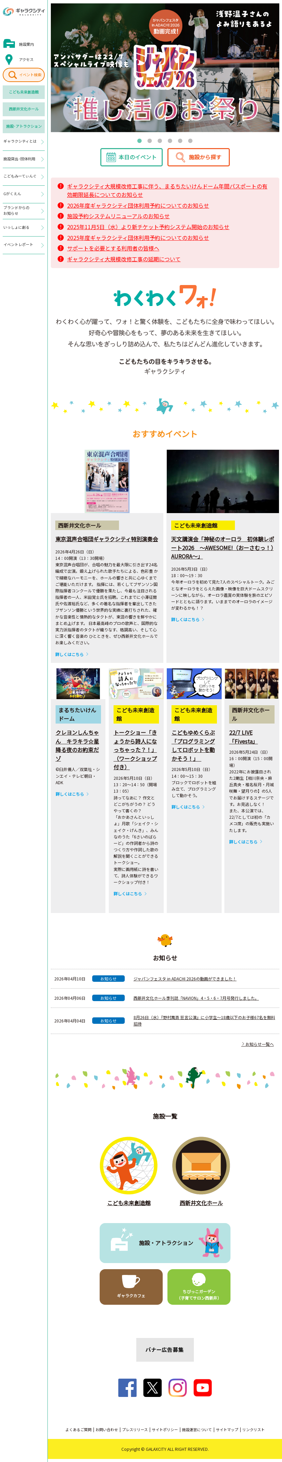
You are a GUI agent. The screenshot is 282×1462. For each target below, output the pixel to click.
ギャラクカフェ (131, 1299)
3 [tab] (160, 140)
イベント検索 (30, 74)
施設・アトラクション (166, 1246)
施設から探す (205, 160)
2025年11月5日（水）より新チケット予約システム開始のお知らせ (148, 230)
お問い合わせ (107, 1432)
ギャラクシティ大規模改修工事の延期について (124, 262)
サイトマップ (227, 1432)
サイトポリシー (165, 1432)
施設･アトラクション (24, 126)
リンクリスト (253, 1432)
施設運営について (197, 1432)
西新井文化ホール (24, 108)
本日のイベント (138, 160)
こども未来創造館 (24, 92)
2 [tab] (149, 140)
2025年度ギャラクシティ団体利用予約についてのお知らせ (138, 241)
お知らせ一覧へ (257, 1047)
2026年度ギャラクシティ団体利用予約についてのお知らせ (138, 208)
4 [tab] (170, 140)
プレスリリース (135, 1432)
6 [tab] (190, 140)
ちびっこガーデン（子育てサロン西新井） (199, 1298)
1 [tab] (139, 140)
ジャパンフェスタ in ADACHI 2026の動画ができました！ (185, 981)
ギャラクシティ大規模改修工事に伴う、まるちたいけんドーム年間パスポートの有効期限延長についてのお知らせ (167, 193)
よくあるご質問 (78, 1432)
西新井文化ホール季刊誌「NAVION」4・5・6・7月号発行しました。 (196, 1001)
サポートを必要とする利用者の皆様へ (113, 251)
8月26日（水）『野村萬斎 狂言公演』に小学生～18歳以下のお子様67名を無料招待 (204, 1024)
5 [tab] (180, 140)
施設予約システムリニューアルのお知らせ (118, 219)
